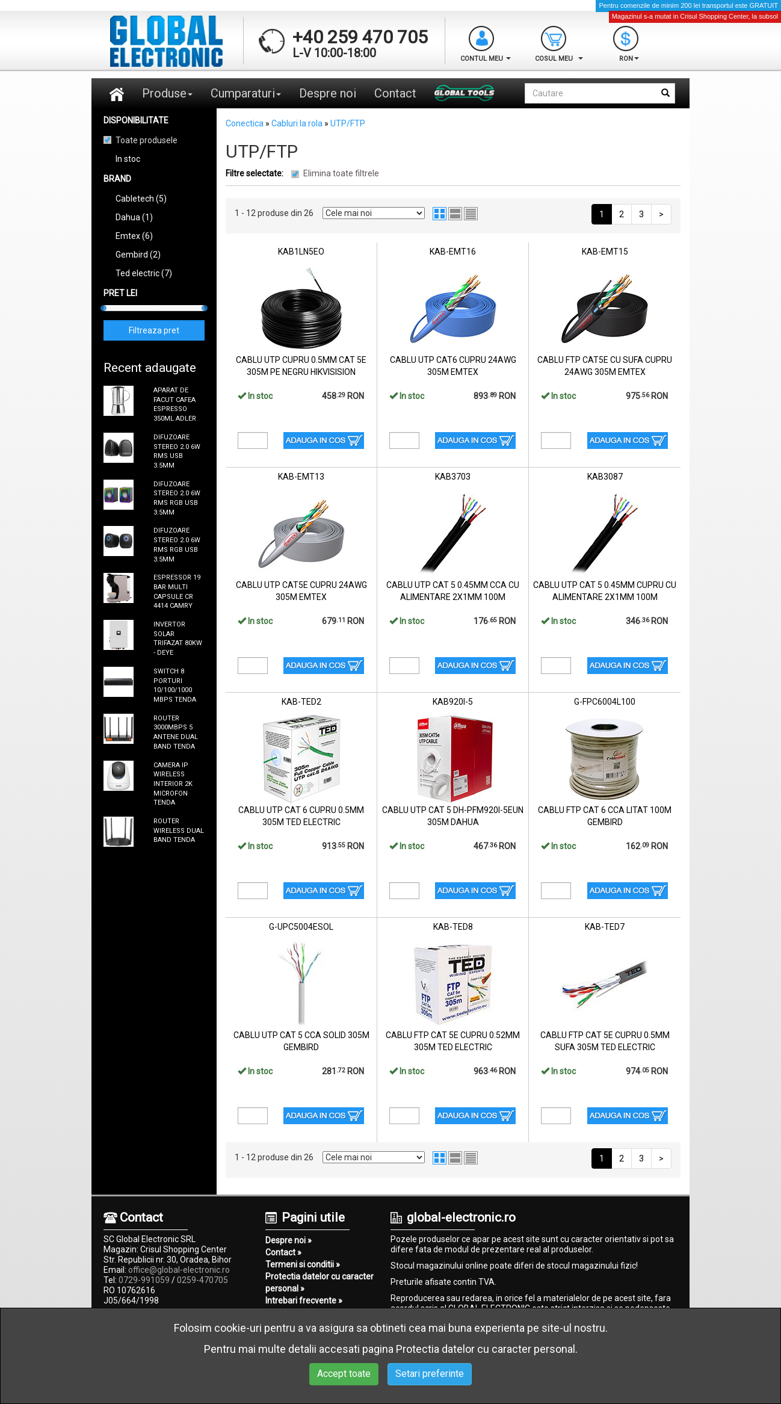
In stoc (128, 159)
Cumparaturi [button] (246, 93)
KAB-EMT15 (605, 251)
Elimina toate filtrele (341, 173)
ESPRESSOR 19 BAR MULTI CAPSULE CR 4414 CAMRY (176, 592)
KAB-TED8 (453, 927)
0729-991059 (144, 1280)
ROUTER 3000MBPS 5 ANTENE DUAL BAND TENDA (175, 732)
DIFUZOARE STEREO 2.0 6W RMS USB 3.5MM (176, 451)
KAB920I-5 (453, 702)
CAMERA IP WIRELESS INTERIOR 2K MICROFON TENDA (173, 784)
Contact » (283, 1252)
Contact (395, 93)
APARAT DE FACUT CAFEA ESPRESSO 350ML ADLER (174, 404)
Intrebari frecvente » (303, 1300)
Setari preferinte (429, 1373)
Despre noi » (288, 1240)
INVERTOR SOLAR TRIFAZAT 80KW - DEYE (177, 638)
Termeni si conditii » (302, 1264)
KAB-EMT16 (453, 251)
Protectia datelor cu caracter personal (485, 1349)
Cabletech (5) (141, 198)
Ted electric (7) (144, 273)
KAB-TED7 (605, 927)
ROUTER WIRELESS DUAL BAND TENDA (178, 830)
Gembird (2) (138, 254)
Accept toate (344, 1373)
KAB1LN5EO (301, 251)
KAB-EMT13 (301, 476)
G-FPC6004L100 (604, 702)
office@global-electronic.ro (179, 1270)
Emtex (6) (134, 236)
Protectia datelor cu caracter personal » (319, 1282)
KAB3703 (453, 476)
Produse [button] (167, 93)
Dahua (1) (134, 217)
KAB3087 (605, 476)
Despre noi (327, 93)
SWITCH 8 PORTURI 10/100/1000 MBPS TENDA (174, 685)
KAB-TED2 (301, 702)
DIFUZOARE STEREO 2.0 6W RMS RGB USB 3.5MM (176, 498)
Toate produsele (146, 140)
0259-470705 (202, 1280)
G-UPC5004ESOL (301, 927)
